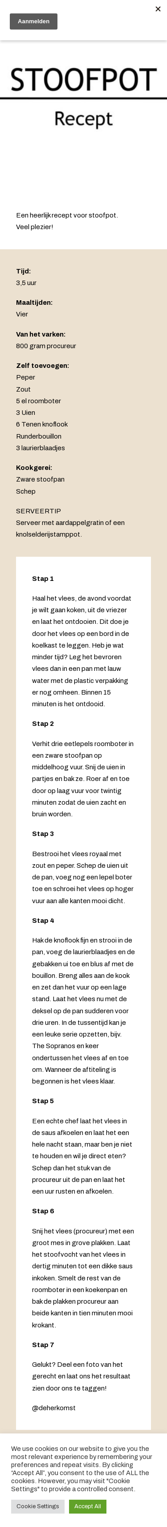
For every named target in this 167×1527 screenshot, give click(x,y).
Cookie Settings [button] (37, 1506)
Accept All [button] (87, 1506)
